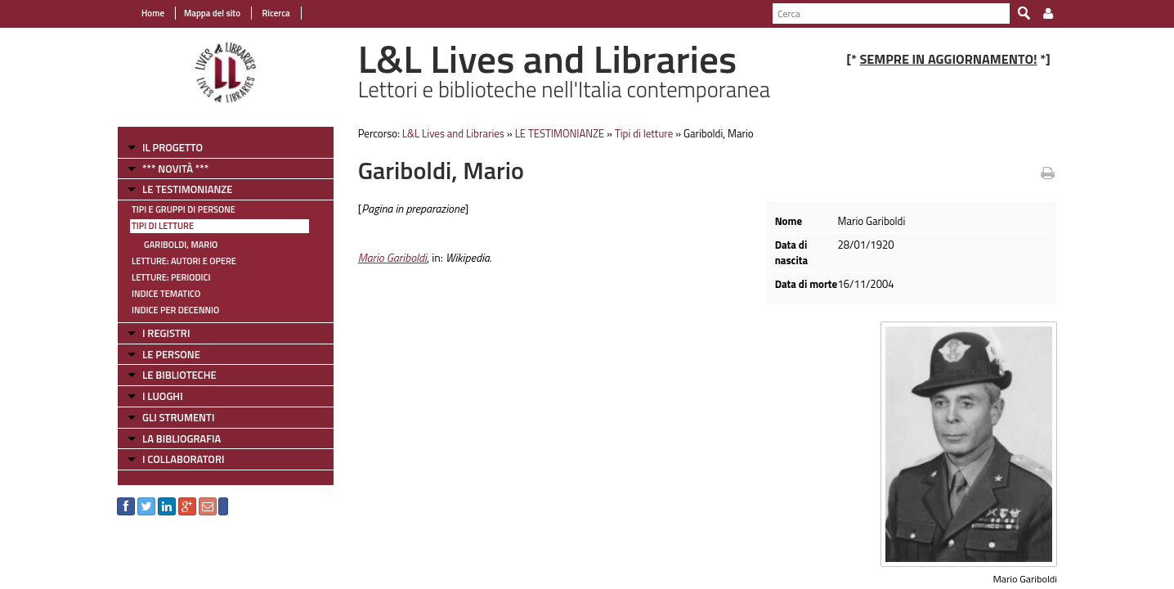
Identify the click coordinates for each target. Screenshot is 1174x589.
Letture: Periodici (171, 277)
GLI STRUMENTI (178, 417)
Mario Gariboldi (392, 257)
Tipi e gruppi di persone (183, 209)
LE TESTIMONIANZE (187, 189)
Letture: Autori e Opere (184, 261)
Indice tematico (166, 293)
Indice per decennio (175, 310)
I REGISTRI (166, 333)
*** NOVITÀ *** (175, 168)
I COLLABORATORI (183, 459)
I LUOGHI (162, 396)
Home (152, 13)
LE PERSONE (171, 354)
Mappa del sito (212, 13)
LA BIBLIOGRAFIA (181, 438)
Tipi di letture (163, 225)
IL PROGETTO (172, 147)
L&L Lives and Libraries (453, 133)
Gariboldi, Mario (180, 244)
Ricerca (275, 13)
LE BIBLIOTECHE (179, 374)
